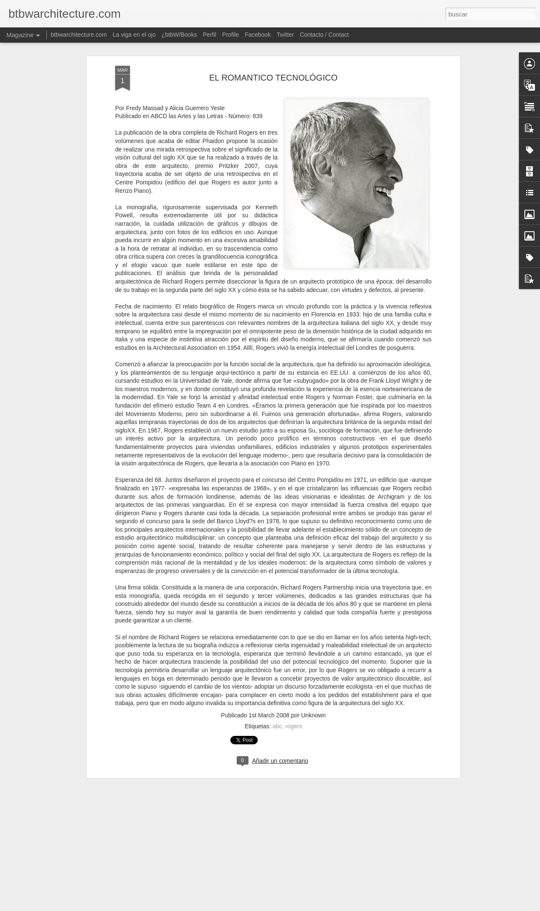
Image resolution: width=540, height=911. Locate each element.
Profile (230, 34)
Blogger (297, 906)
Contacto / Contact (324, 34)
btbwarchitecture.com (79, 34)
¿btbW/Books (179, 34)
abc (277, 682)
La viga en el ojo (134, 34)
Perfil (209, 34)
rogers (293, 682)
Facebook (257, 34)
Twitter (285, 34)
